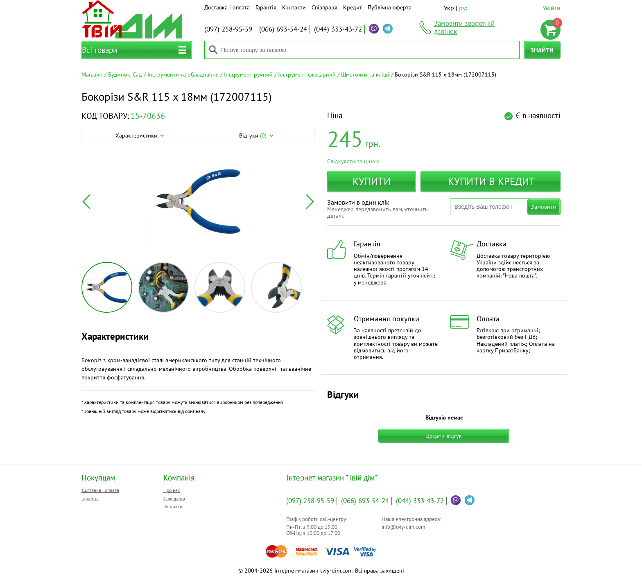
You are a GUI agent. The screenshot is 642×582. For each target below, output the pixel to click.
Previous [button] (86, 202)
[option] (198, 202)
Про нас (171, 490)
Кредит (352, 7)
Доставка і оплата (227, 7)
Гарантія (265, 7)
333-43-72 (338, 29)
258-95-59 (228, 29)
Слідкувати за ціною (353, 161)
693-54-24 (283, 29)
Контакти (294, 7)
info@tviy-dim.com (403, 526)
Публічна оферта (389, 7)
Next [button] (310, 202)
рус (463, 8)
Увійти (552, 8)
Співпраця (324, 7)
